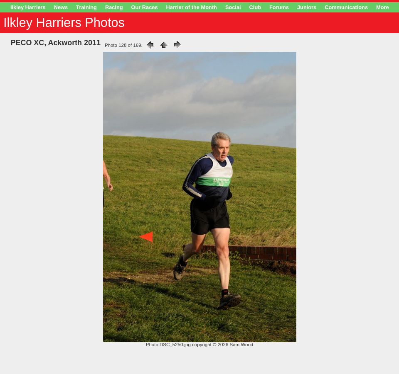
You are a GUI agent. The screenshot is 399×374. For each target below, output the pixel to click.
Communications (346, 7)
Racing (114, 7)
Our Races (144, 7)
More (382, 7)
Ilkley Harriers (28, 7)
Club (255, 7)
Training (86, 7)
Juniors (306, 7)
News (61, 7)
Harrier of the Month (191, 7)
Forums (279, 7)
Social (233, 7)
